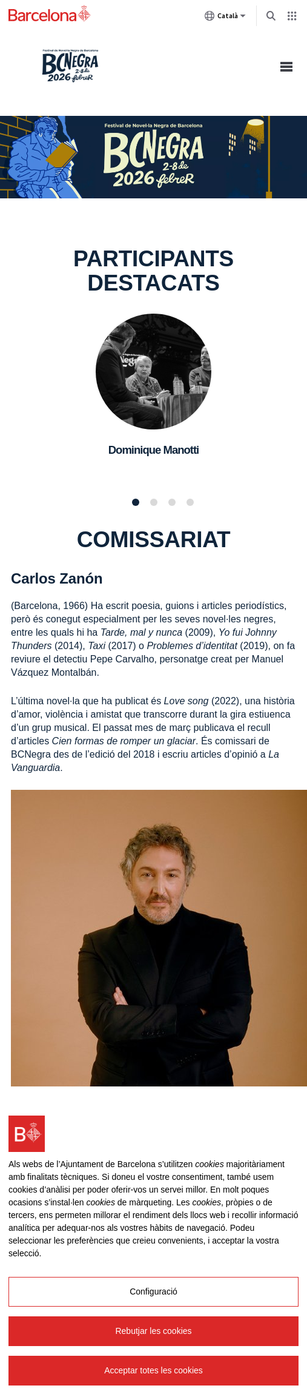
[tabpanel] (153, 399)
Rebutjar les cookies (153, 1331)
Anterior (12, 398)
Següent (295, 398)
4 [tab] (190, 502)
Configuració (153, 1291)
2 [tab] (153, 502)
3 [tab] (172, 502)
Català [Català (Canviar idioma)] (225, 18)
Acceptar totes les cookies (153, 1370)
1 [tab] (135, 502)
